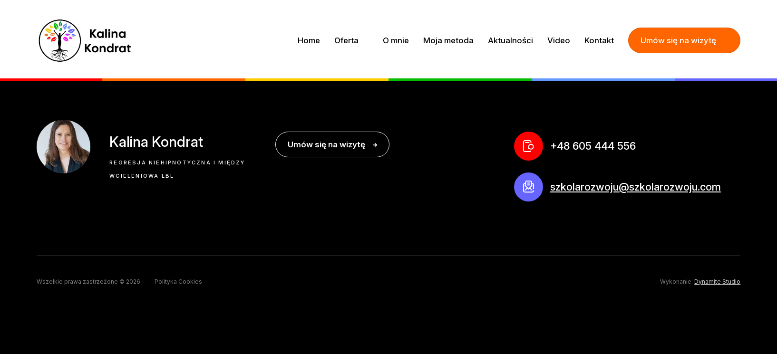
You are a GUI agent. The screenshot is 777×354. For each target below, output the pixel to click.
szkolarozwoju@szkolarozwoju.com (635, 187)
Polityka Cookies (178, 281)
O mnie (396, 40)
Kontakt (599, 40)
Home (309, 40)
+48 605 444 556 (593, 146)
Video (558, 40)
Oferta (347, 40)
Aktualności (510, 40)
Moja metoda (448, 40)
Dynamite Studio (717, 281)
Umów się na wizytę (678, 40)
